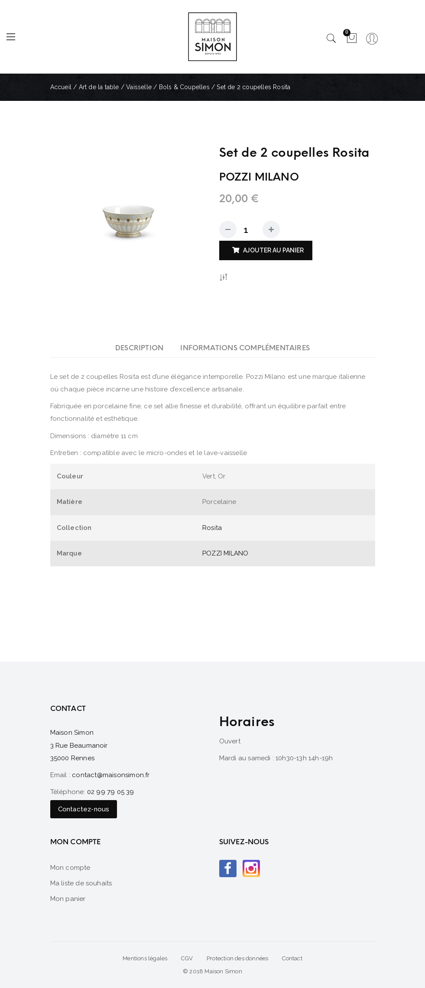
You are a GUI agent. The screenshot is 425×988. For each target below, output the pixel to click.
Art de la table (99, 87)
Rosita (212, 528)
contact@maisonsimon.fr (110, 775)
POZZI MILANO (225, 553)
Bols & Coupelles (184, 87)
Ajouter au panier (273, 250)
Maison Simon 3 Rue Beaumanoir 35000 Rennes (79, 745)
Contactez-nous (84, 809)
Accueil (60, 87)
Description (139, 348)
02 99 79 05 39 (110, 792)
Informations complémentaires (245, 348)
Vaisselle (139, 87)
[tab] (139, 348)
